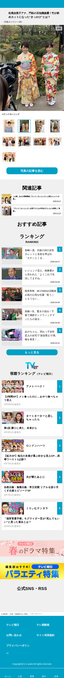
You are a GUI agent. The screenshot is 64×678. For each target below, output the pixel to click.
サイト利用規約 (45, 635)
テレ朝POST (32, 3)
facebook (32, 597)
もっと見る (32, 352)
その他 (11, 614)
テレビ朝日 (12, 624)
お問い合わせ (14, 635)
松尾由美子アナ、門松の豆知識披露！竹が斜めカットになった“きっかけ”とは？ (22, 614)
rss (41, 597)
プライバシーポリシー (18, 649)
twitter (23, 597)
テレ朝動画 (43, 624)
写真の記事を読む (32, 170)
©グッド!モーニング (36, 614)
